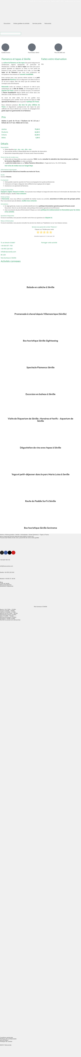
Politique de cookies (6, 1041)
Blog (1, 582)
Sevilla (17, 534)
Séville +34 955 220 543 (7, 572)
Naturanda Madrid (5, 585)
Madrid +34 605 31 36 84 (57, 1)
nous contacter (21, 193)
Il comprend (4, 180)
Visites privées (5, 197)
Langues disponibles (7, 190)
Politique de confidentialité (8, 1039)
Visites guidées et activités (21, 23)
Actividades (24, 534)
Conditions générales (6, 1037)
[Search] (10, 33)
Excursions (7, 23)
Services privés (37, 23)
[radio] (38, 232)
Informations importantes (9, 169)
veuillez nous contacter (29, 201)
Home (2, 534)
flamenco (13, 79)
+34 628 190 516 (33, 1)
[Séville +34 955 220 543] (2, 569)
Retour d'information (7, 221)
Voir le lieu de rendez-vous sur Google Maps (19, 166)
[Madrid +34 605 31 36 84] (2, 575)
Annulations (4, 204)
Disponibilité (4, 147)
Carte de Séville (4, 583)
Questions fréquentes (7, 216)
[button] (40, 147)
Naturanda (48, 23)
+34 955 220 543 (7, 249)
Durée (3, 175)
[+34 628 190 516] (2, 556)
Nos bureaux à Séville (8, 258)
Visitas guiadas (9, 534)
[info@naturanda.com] (2, 563)
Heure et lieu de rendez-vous (9, 157)
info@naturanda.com (70, 1)
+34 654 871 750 (7, 246)
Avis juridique (4, 1040)
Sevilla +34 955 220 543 (44, 1)
